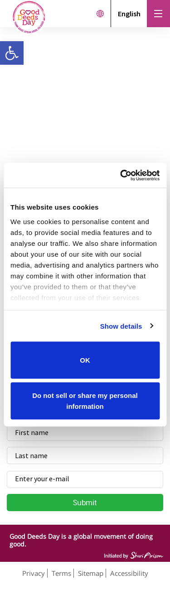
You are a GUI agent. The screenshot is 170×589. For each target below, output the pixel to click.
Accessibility (129, 573)
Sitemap (90, 573)
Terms (61, 573)
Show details (121, 326)
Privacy (33, 573)
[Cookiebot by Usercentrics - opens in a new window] (121, 175)
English (129, 13)
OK (85, 360)
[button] (12, 53)
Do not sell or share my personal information (85, 400)
